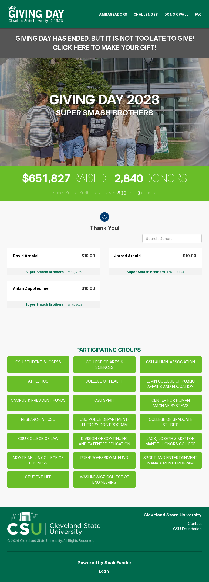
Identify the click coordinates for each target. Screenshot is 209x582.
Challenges (146, 14)
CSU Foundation (187, 528)
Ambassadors (113, 14)
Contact (195, 523)
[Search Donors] (172, 238)
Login (104, 571)
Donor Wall (176, 14)
